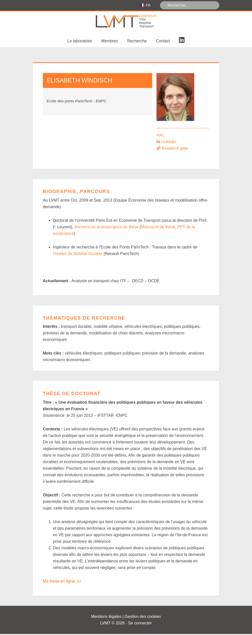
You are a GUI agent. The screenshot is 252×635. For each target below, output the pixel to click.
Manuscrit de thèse (158, 228)
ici (79, 582)
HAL (160, 136)
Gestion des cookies (143, 617)
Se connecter (140, 624)
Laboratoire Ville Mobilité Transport (126, 22)
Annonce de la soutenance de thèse (106, 228)
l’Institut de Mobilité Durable (78, 254)
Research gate (175, 149)
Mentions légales (106, 617)
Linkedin (168, 143)
